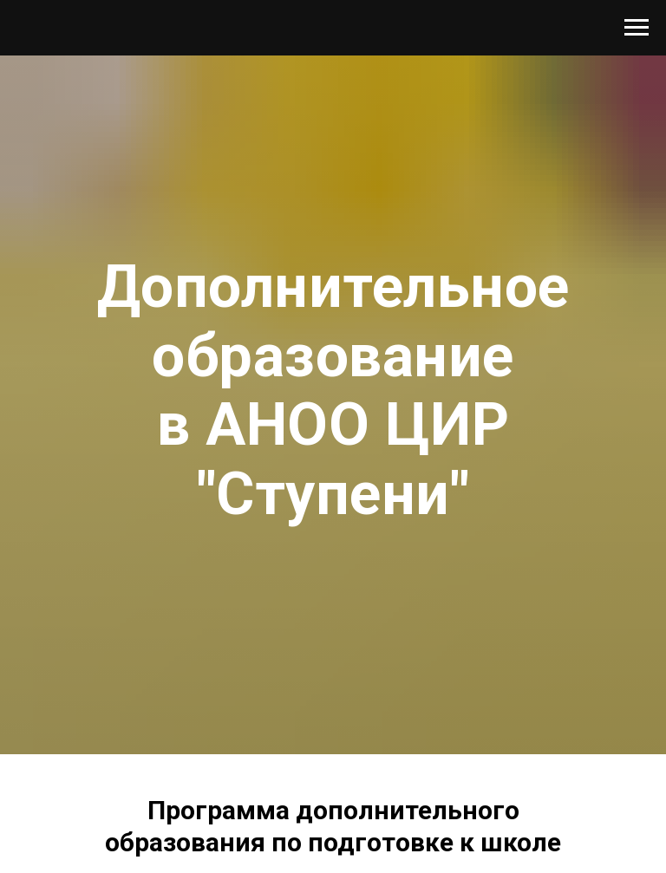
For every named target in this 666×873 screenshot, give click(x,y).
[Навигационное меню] (636, 27)
